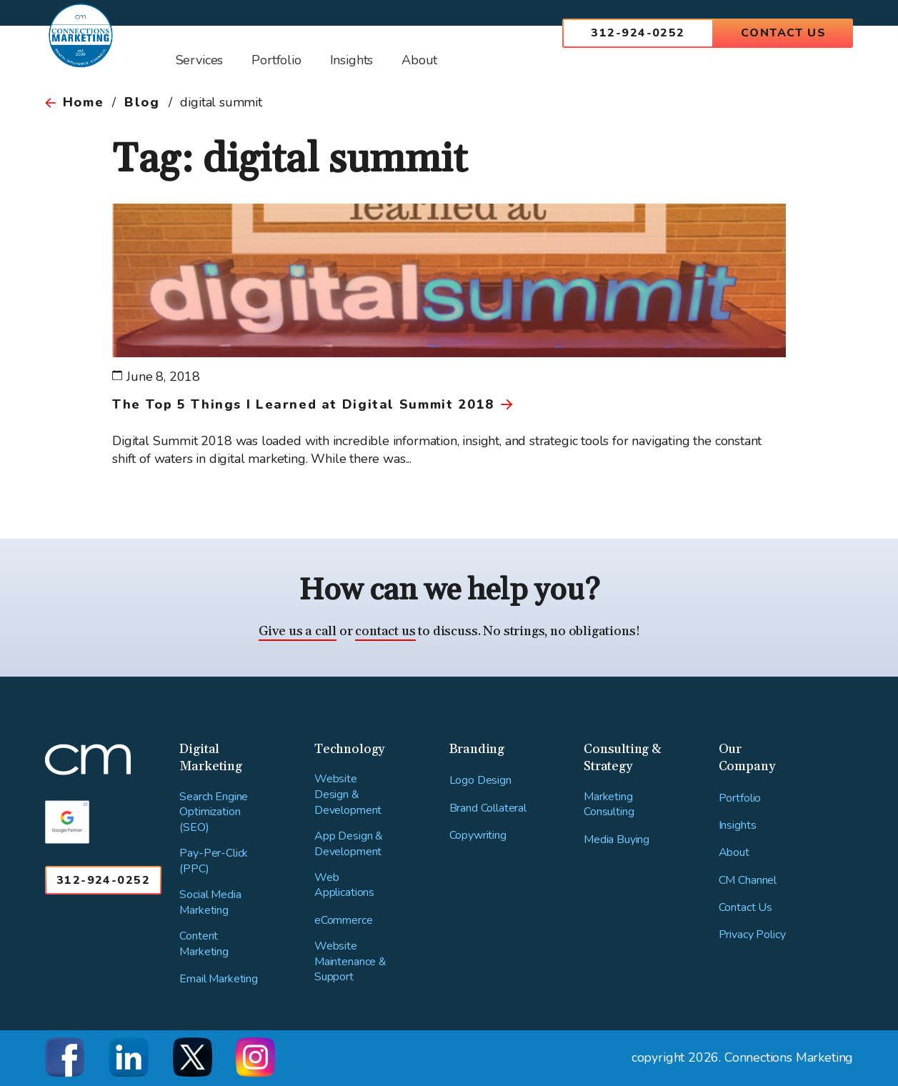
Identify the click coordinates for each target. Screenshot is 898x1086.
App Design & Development (348, 844)
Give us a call (297, 631)
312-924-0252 (637, 33)
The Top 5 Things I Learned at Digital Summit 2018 (303, 404)
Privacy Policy (752, 934)
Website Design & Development (347, 794)
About (734, 852)
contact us (385, 631)
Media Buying (616, 839)
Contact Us (783, 33)
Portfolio (740, 798)
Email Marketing (218, 979)
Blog (141, 102)
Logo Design (480, 780)
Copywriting (478, 835)
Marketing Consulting (609, 804)
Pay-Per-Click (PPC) (213, 861)
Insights (738, 825)
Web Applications (344, 885)
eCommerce (343, 920)
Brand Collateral (488, 808)
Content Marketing (204, 944)
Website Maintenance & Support (350, 962)
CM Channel (748, 880)
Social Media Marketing (210, 902)
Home (83, 102)
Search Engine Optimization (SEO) (213, 812)
